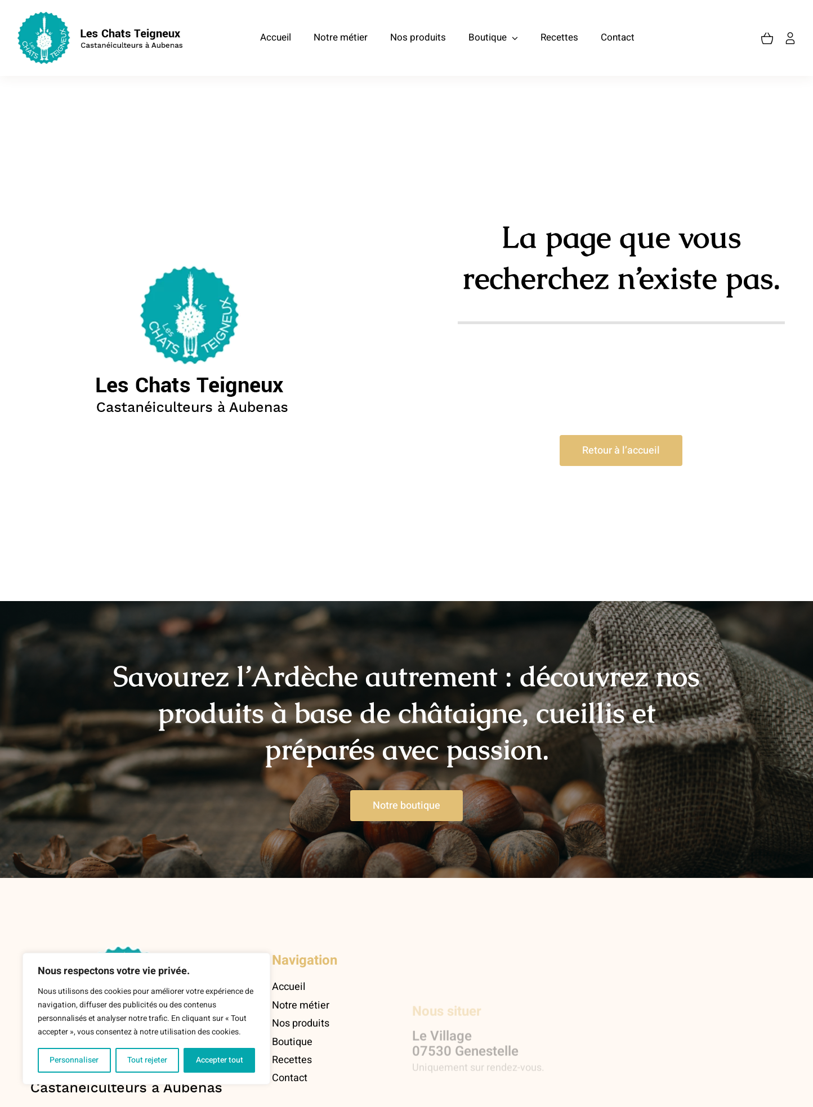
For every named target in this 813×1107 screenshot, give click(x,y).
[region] (146, 1018)
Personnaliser (74, 1060)
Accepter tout (219, 1060)
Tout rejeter (147, 1060)
